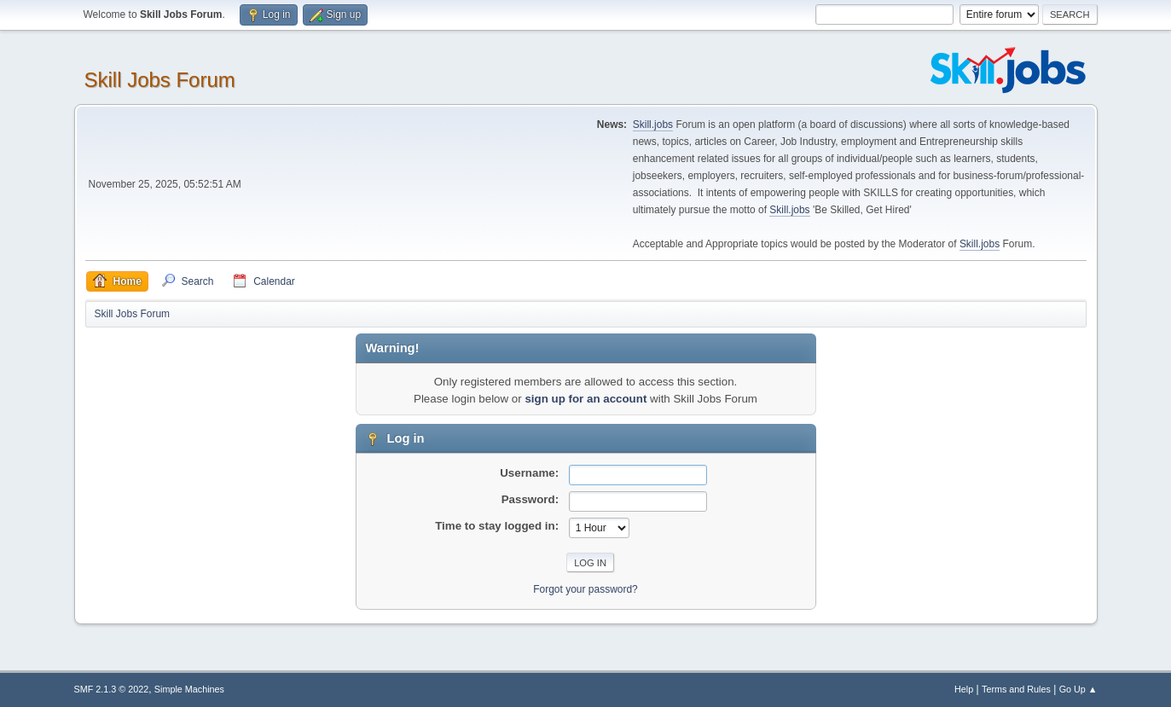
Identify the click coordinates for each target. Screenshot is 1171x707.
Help (963, 689)
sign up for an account (585, 398)
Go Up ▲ (1078, 689)
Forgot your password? (585, 589)
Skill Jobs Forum (159, 79)
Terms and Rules (1016, 689)
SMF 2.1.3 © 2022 (111, 689)
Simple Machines (189, 689)
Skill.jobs (653, 124)
